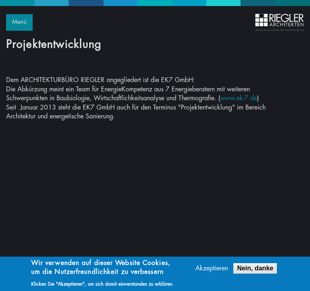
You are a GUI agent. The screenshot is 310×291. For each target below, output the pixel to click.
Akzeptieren (211, 269)
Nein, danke (255, 269)
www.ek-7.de (238, 98)
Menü (19, 22)
